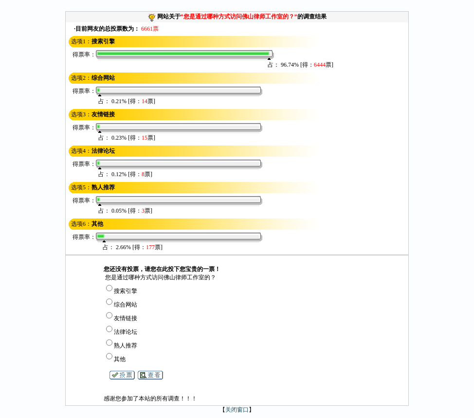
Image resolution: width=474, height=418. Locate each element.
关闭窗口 (237, 409)
